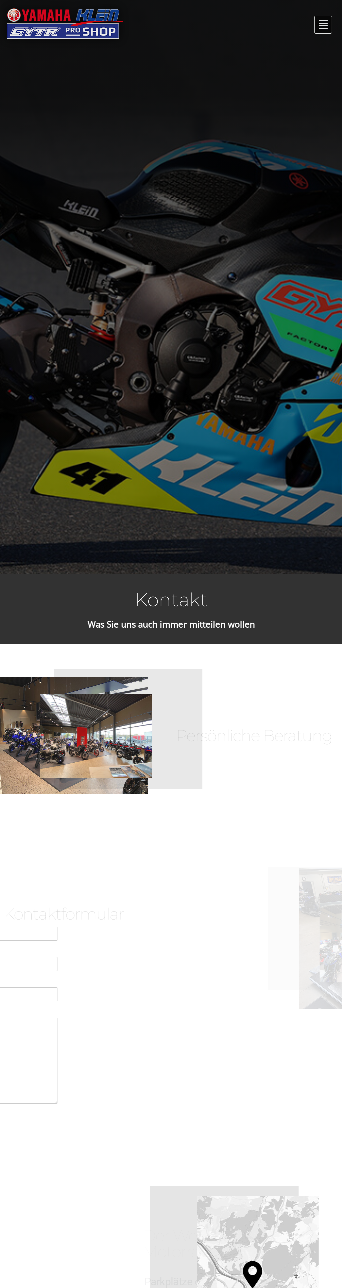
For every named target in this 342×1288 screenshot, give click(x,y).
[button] (323, 25)
